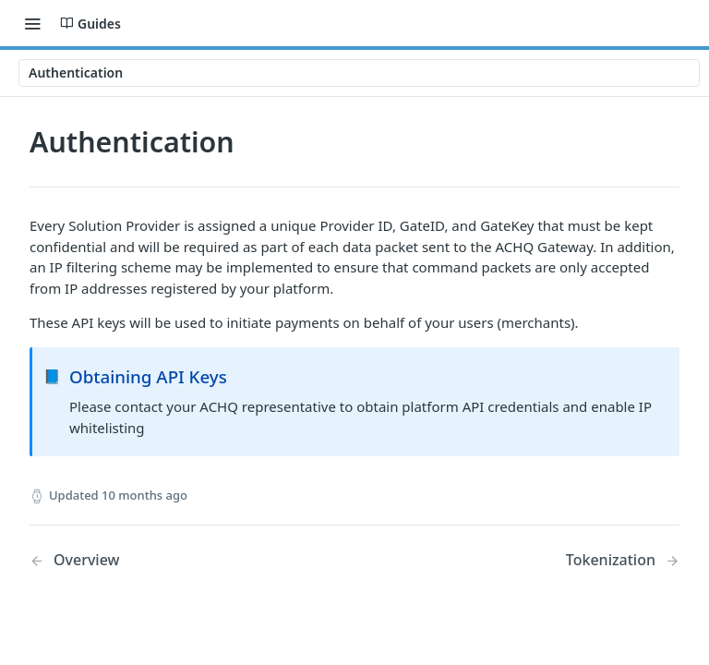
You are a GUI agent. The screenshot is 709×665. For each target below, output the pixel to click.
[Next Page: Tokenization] (622, 560)
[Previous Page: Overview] (169, 560)
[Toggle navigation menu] (32, 23)
